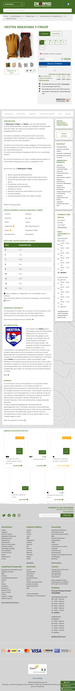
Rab (27, 546)
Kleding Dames (5, 556)
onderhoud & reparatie (47, 114)
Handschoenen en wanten (59, 546)
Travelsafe (29, 554)
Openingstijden (31, 572)
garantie (68, 114)
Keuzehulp (56, 527)
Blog (27, 588)
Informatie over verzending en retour (60, 74)
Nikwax (28, 556)
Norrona (29, 548)
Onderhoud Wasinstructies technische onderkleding (63, 181)
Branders (4, 576)
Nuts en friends (6, 592)
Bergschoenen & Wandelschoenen (11, 569)
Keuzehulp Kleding (62, 147)
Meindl (28, 532)
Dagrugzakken (55, 540)
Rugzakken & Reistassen (8, 536)
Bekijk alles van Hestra (11, 72)
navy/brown (56, 33)
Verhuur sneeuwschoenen (34, 582)
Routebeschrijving (31, 578)
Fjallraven (29, 544)
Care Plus (29, 550)
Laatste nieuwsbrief (32, 594)
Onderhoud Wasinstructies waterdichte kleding (62, 167)
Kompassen (5, 588)
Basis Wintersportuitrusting (59, 534)
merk (60, 114)
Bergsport (4, 532)
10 (62, 41)
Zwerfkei (29, 542)
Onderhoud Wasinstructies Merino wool (63, 203)
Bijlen (53, 536)
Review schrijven (64, 135)
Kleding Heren (16, 204)
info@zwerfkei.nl (62, 315)
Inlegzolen (54, 548)
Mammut (29, 552)
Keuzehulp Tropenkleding (64, 153)
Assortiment (13, 4)
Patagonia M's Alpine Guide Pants (55, 496)
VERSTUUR (67, 515)
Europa (3, 559)
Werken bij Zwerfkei (32, 586)
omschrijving (8, 114)
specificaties (21, 114)
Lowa (28, 536)
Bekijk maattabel (44, 80)
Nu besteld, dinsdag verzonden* (56, 84)
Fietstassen (54, 544)
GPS (2, 582)
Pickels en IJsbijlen (7, 596)
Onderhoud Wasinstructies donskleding (61, 187)
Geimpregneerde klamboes (9, 578)
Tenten (3, 554)
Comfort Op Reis (6, 552)
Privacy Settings (37, 678)
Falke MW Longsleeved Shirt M (18, 496)
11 (41, 46)
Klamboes (54, 559)
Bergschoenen (5, 542)
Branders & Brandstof (58, 538)
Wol (30, 218)
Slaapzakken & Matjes (8, 548)
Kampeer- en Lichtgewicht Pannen (61, 554)
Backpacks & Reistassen (58, 530)
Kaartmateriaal (56, 552)
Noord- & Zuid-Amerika (8, 544)
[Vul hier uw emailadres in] (50, 515)
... (22, 16)
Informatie (31, 566)
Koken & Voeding (6, 534)
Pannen (3, 594)
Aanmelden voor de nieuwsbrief (35, 596)
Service (28, 580)
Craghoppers (30, 540)
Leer (26, 218)
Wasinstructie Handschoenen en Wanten (18, 319)
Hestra (7, 301)
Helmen (3, 584)
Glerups (28, 530)
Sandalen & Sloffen (7, 546)
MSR (27, 538)
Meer (6, 375)
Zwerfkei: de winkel (32, 584)
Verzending (29, 576)
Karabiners (4, 586)
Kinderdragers (55, 556)
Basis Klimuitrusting (57, 532)
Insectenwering (56, 550)
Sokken (3, 530)
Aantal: (42, 59)
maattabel (32, 114)
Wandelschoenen (6, 538)
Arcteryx (29, 534)
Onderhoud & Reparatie (11, 566)
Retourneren (30, 574)
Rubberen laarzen (6, 598)
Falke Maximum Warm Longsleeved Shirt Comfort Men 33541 (14, 461)
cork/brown (44, 33)
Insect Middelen (6, 550)
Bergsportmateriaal (7, 572)
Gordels (3, 580)
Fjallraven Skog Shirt (39, 459)
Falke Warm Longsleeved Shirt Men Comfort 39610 (60, 460)
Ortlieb (28, 559)
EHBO (53, 542)
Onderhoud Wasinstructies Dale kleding (62, 197)
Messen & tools (6, 590)
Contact (28, 569)
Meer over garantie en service (15, 420)
